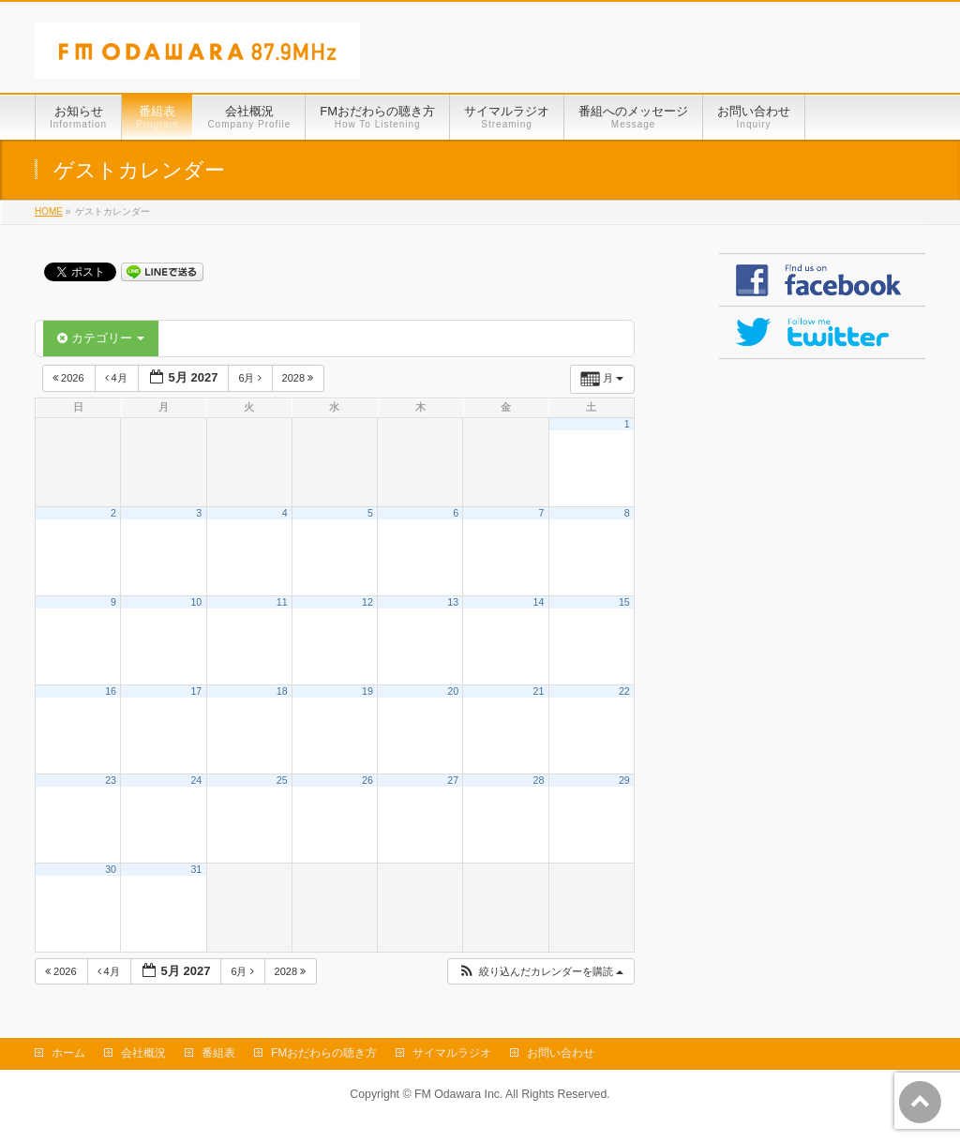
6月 (250, 377)
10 (196, 602)
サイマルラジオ (451, 1052)
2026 (69, 377)
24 (196, 780)
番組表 (218, 1052)
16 (110, 691)
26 (367, 780)
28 (539, 780)
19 (367, 691)
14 (539, 602)
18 (282, 691)
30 (110, 869)
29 (624, 780)
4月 (117, 377)
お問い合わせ (560, 1052)
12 (367, 602)
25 (282, 780)
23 (110, 780)
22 (624, 691)
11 (282, 602)
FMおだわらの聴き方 (324, 1052)
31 (196, 869)
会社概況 (143, 1052)
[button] (540, 971)
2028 (299, 377)
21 (539, 691)
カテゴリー (100, 338)
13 (452, 602)
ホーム (68, 1052)
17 (196, 691)
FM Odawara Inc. (458, 1094)
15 (624, 602)
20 (452, 691)
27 (452, 780)
